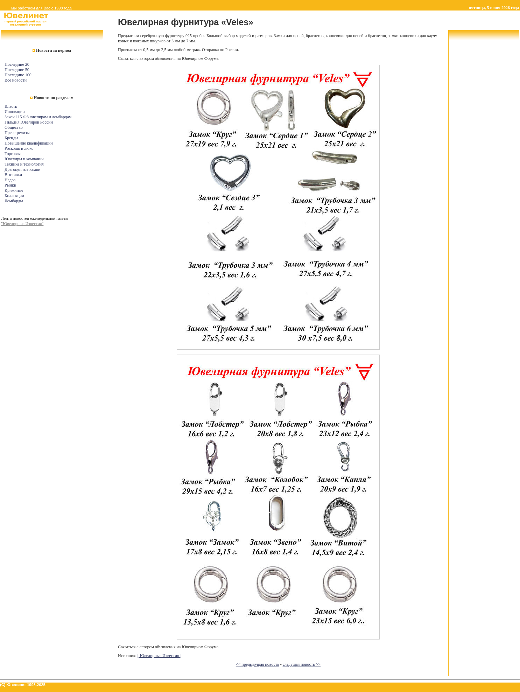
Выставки (13, 174)
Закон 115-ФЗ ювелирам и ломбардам (38, 116)
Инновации (15, 111)
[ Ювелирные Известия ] (160, 655)
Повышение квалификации (29, 143)
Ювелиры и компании (24, 158)
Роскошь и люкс (19, 148)
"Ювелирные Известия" (22, 223)
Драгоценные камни (23, 169)
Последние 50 (17, 69)
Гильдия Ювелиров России (29, 122)
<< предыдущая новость (257, 664)
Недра (10, 179)
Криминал (14, 190)
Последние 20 (17, 64)
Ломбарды (14, 200)
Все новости (16, 80)
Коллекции (14, 195)
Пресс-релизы (17, 132)
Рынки (10, 185)
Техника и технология (24, 164)
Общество (14, 127)
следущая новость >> (302, 664)
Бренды (11, 137)
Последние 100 (18, 74)
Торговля (13, 153)
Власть (11, 106)
